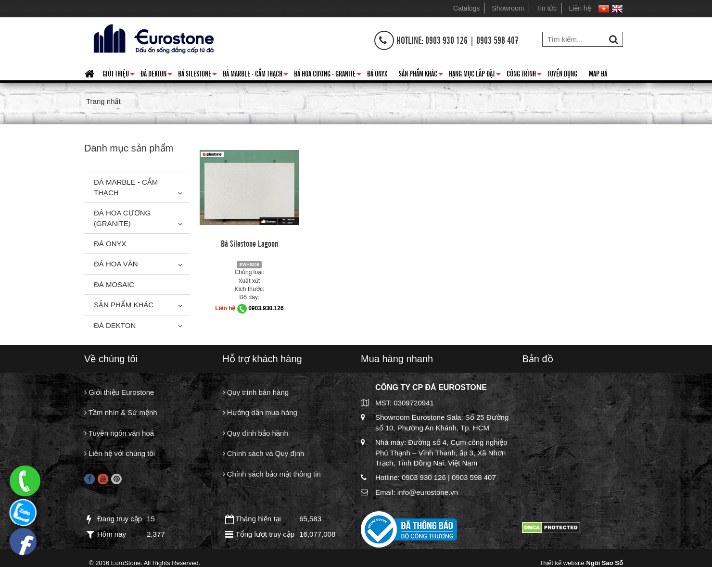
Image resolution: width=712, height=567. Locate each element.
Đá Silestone (197, 75)
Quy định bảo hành (255, 433)
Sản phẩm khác (421, 75)
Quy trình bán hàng (256, 392)
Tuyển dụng (562, 73)
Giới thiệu (118, 75)
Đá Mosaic (114, 284)
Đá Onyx (377, 73)
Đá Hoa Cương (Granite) (122, 218)
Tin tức (546, 8)
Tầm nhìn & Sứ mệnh (120, 412)
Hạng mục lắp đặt (475, 75)
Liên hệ (580, 8)
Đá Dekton (156, 75)
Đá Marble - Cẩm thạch (255, 75)
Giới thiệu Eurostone (119, 392)
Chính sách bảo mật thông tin (272, 474)
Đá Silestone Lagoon (249, 243)
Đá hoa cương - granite (327, 75)
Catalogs (466, 8)
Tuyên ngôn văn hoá (119, 433)
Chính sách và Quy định (264, 453)
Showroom (508, 8)
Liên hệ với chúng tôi (119, 453)
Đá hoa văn (116, 264)
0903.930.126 (265, 308)
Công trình (524, 75)
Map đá (598, 73)
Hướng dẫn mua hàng (260, 412)
